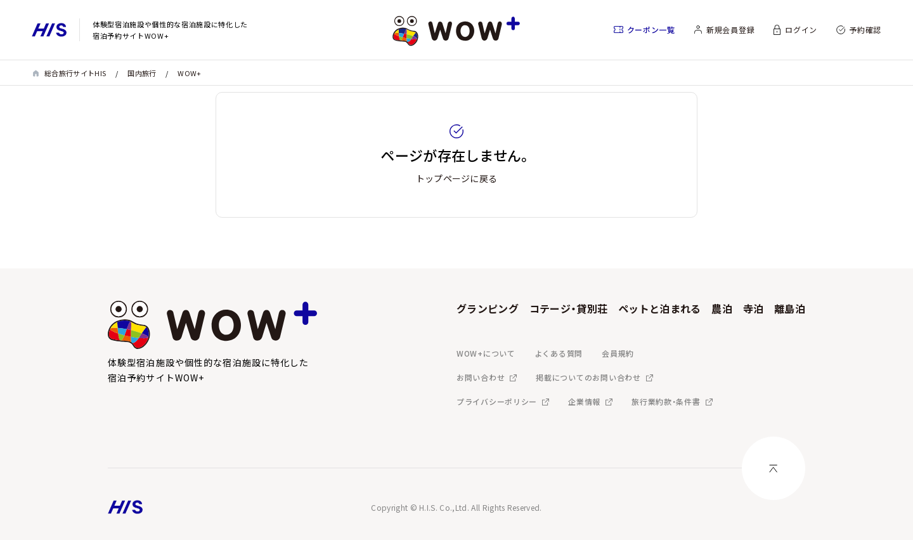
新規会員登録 (730, 29)
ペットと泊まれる (659, 308)
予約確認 (865, 29)
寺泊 (753, 308)
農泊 (721, 308)
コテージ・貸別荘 (568, 308)
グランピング (487, 308)
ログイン (801, 29)
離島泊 (789, 308)
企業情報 (584, 401)
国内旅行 (141, 73)
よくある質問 (558, 353)
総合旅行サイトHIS (75, 73)
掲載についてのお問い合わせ (588, 377)
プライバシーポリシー (496, 401)
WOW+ (189, 73)
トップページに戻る (457, 178)
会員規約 (618, 353)
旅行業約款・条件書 (665, 401)
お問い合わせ (480, 377)
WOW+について (485, 353)
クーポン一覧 (651, 29)
